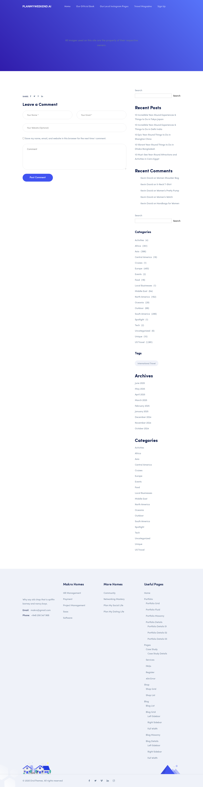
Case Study (152, 649)
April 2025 (140, 394)
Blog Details (152, 741)
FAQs (148, 666)
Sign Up (162, 6)
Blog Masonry (153, 734)
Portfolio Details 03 (157, 638)
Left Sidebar (154, 716)
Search (138, 90)
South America (146, 313)
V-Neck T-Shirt (164, 184)
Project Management (74, 605)
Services (150, 659)
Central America (146, 257)
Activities (141, 240)
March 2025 (141, 400)
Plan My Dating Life (114, 611)
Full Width (153, 728)
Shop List (150, 695)
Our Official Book (85, 6)
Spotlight (141, 319)
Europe (142, 268)
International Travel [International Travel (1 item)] (147, 363)
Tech (139, 325)
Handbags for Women (168, 203)
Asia (140, 251)
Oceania (142, 302)
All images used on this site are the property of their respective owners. (101, 42)
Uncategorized (145, 330)
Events (140, 274)
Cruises (140, 262)
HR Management (72, 592)
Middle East (144, 291)
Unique (141, 336)
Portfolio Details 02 (157, 632)
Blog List (150, 705)
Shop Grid (151, 688)
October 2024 (142, 428)
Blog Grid (151, 711)
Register (150, 672)
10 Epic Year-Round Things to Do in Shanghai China (153, 136)
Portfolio (148, 599)
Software (67, 617)
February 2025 (142, 405)
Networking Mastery (114, 599)
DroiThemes (36, 780)
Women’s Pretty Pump (168, 190)
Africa (141, 245)
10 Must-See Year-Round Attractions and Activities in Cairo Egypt (156, 156)
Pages (147, 645)
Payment (67, 599)
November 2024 (143, 422)
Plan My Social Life (113, 605)
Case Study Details (157, 653)
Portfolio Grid (153, 603)
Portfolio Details (154, 622)
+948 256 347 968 (40, 615)
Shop (146, 684)
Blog (146, 701)
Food (140, 279)
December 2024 (143, 417)
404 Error (150, 678)
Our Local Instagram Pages (114, 6)
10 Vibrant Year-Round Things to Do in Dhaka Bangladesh (154, 146)
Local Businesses (145, 285)
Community (109, 592)
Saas (65, 611)
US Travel (144, 342)
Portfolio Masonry (155, 615)
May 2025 (140, 388)
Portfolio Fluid (153, 609)
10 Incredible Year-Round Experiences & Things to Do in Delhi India (155, 127)
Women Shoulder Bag (168, 177)
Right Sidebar (155, 722)
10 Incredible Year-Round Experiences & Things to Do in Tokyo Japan (155, 117)
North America (145, 296)
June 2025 (140, 383)
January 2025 (141, 411)
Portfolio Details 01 (157, 626)
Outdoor (142, 308)
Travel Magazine (143, 6)
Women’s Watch (165, 196)
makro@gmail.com (41, 610)
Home (67, 6)
